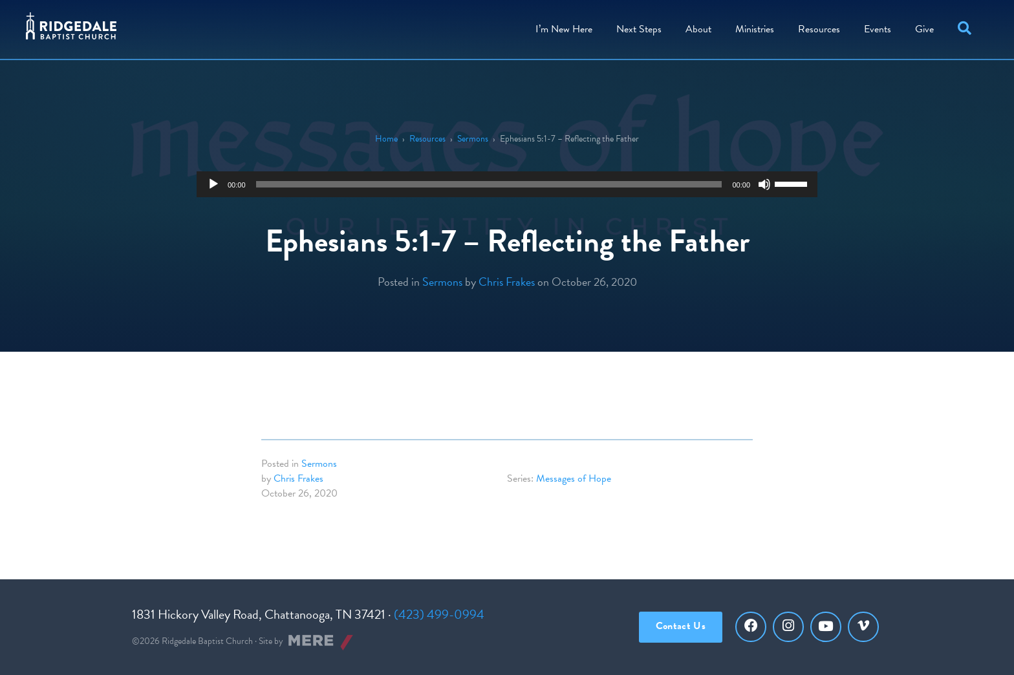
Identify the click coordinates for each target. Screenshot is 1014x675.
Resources (819, 29)
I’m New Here (563, 29)
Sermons (472, 138)
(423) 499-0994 (439, 614)
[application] (507, 184)
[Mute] (764, 184)
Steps (639, 29)
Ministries (754, 29)
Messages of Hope (573, 478)
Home (386, 138)
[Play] (213, 184)
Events (877, 29)
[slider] (489, 184)
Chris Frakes (507, 281)
